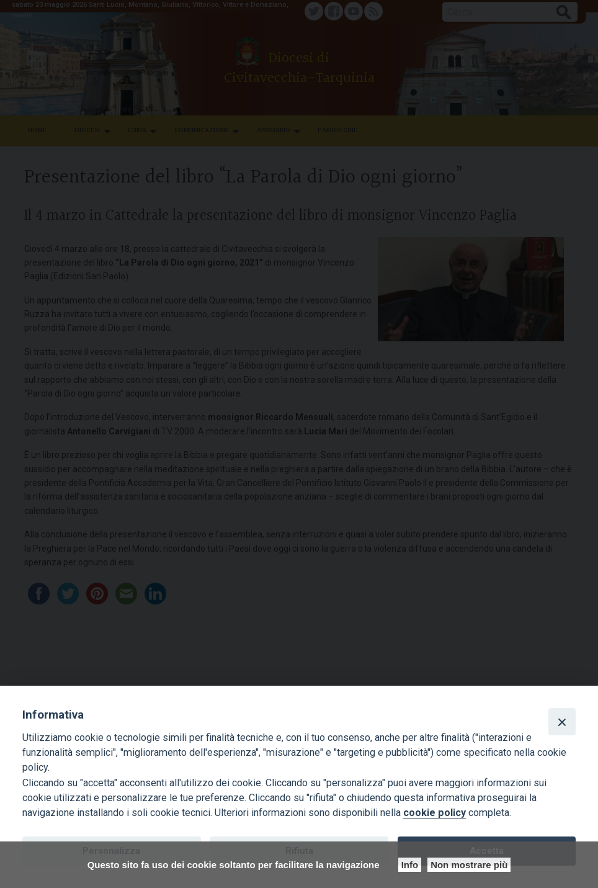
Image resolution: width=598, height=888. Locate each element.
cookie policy (434, 812)
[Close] (562, 721)
